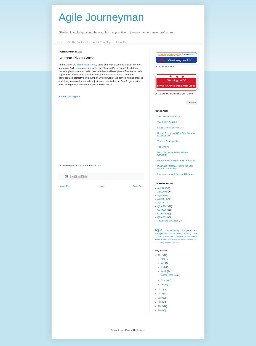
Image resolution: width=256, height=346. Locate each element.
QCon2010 (162, 217)
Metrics (165, 237)
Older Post (138, 186)
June (163, 259)
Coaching (187, 234)
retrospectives (161, 233)
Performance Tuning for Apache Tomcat (176, 160)
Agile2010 (162, 199)
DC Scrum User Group (84, 64)
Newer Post (65, 186)
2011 (160, 289)
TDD (156, 243)
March (164, 271)
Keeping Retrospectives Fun (170, 127)
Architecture (180, 237)
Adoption (186, 230)
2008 (160, 302)
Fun (195, 230)
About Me (121, 42)
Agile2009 (162, 195)
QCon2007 (162, 206)
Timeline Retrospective (168, 141)
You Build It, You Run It (168, 122)
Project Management (189, 240)
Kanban (158, 237)
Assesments (192, 237)
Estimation (176, 240)
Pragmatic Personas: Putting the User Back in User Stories (175, 167)
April (163, 267)
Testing (161, 243)
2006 (160, 310)
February (165, 280)
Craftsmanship (172, 230)
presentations (77, 165)
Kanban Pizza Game (170, 275)
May (163, 263)
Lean (195, 234)
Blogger (140, 330)
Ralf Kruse (96, 165)
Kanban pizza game (69, 96)
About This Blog (102, 42)
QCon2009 (162, 213)
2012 (160, 255)
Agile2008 (162, 192)
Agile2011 (162, 202)
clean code (175, 234)
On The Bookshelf (78, 42)
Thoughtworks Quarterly (168, 221)
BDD (169, 240)
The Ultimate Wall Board (168, 116)
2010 (160, 293)
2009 (160, 298)
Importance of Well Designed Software (175, 174)
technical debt (161, 239)
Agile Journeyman (101, 17)
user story (175, 243)
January (165, 284)
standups (167, 243)
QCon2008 (162, 210)
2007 (160, 306)
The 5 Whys (163, 147)
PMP (172, 237)
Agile (158, 230)
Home (59, 42)
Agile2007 (162, 188)
